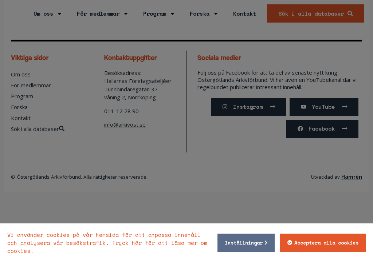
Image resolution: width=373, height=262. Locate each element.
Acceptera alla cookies (326, 242)
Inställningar (244, 242)
